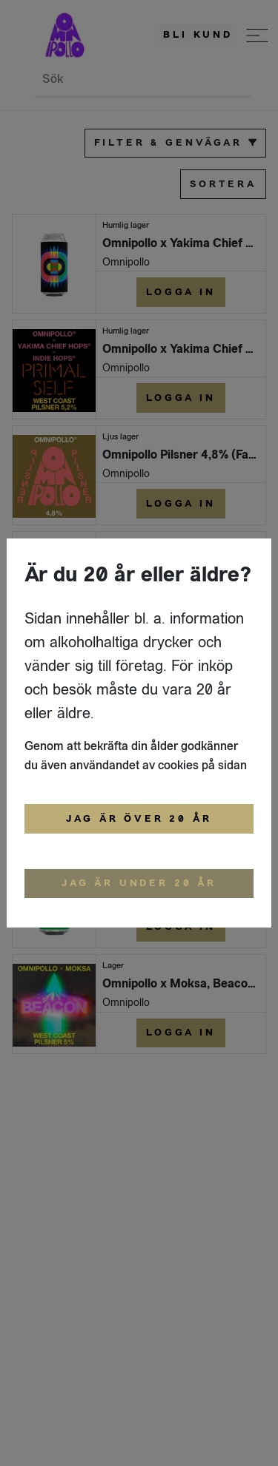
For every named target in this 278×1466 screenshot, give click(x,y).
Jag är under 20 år (139, 883)
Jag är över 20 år (138, 818)
